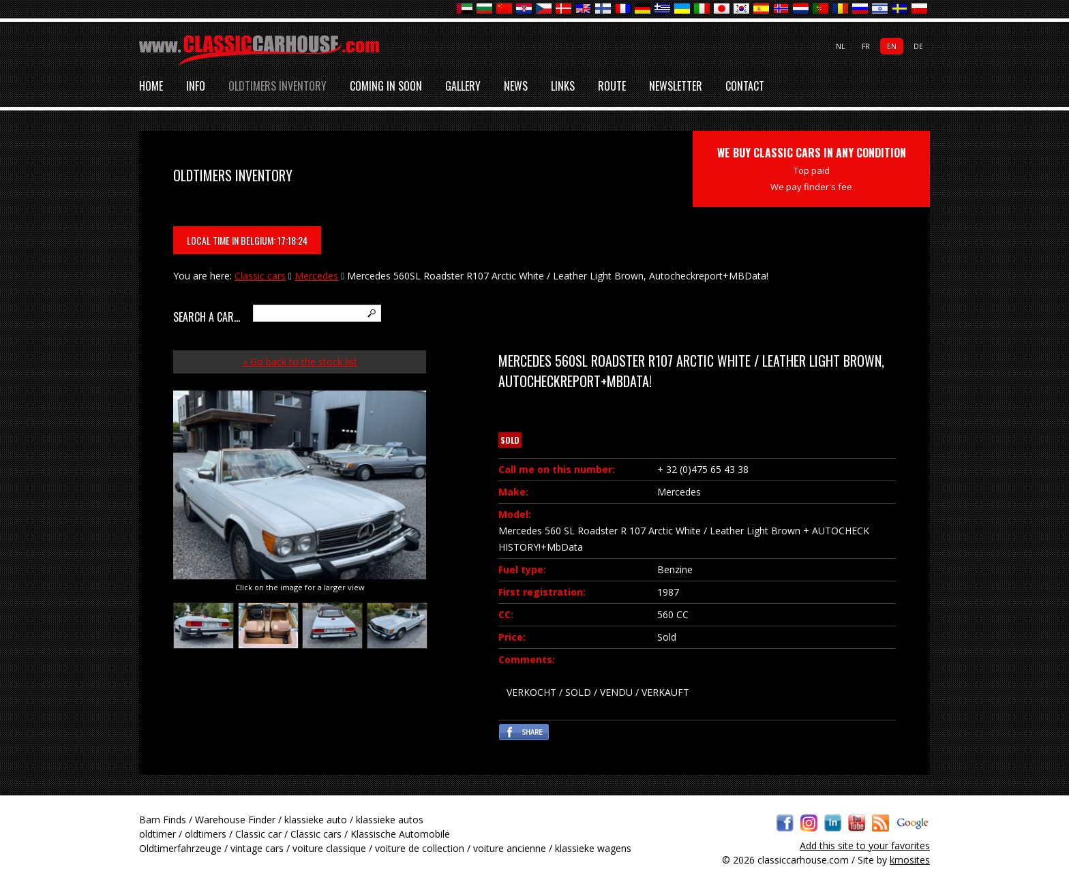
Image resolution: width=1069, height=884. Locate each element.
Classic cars (260, 275)
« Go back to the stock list (300, 361)
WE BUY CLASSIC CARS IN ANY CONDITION (811, 168)
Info (195, 86)
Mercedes (316, 275)
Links (563, 86)
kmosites (910, 859)
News (516, 86)
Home (151, 86)
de (918, 46)
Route (612, 86)
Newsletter (675, 86)
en (892, 46)
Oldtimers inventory (277, 86)
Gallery (463, 86)
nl (840, 46)
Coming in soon (386, 86)
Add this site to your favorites (865, 845)
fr (866, 46)
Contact (744, 86)
